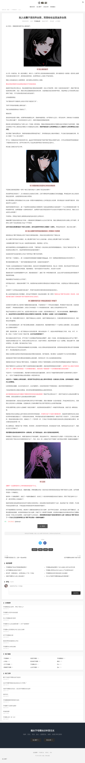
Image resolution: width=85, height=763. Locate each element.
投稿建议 (52, 7)
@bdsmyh (18, 524)
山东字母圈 (34, 669)
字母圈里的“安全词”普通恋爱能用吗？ (16, 569)
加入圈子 (39, 7)
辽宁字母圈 (8, 666)
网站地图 (47, 758)
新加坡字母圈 (35, 663)
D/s (59, 666)
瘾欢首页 (32, 7)
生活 (30, 142)
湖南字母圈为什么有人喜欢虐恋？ (15, 578)
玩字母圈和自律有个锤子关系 (72, 560)
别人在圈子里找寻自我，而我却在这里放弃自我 (42, 20)
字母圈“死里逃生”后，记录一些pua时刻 (15, 560)
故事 (22, 249)
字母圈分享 (34, 666)
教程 (59, 663)
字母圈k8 (7, 660)
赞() (58, 23)
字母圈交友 (41, 754)
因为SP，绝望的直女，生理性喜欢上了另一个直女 (20, 575)
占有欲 (7, 663)
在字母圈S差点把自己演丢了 (14, 572)
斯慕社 (47, 754)
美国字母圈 (34, 660)
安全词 (46, 260)
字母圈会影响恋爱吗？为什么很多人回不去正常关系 (60, 569)
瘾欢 (8, 11)
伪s (59, 669)
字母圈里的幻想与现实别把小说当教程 (56, 575)
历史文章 (45, 7)
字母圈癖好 (61, 660)
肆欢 (51, 754)
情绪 (61, 196)
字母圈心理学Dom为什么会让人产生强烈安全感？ (60, 572)
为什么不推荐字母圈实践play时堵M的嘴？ (58, 578)
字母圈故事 (14, 11)
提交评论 (76, 595)
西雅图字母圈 (8, 669)
